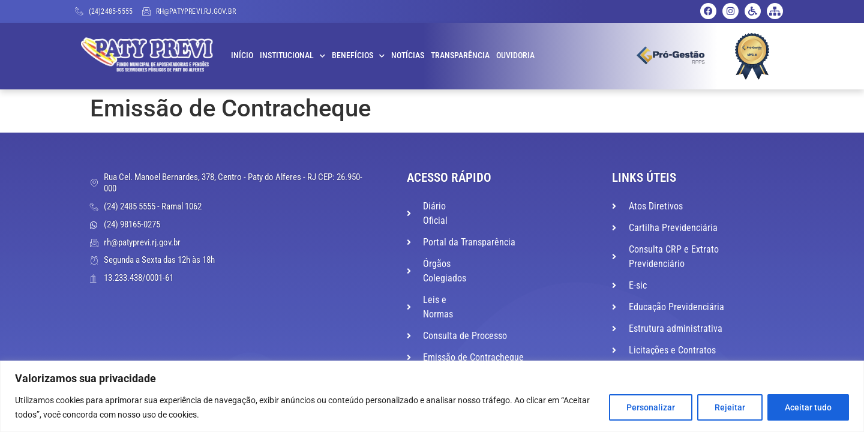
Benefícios (358, 56)
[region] (432, 396)
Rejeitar (730, 407)
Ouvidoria (515, 55)
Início (242, 55)
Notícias (407, 55)
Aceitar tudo (808, 407)
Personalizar (650, 407)
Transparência (460, 55)
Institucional (292, 56)
